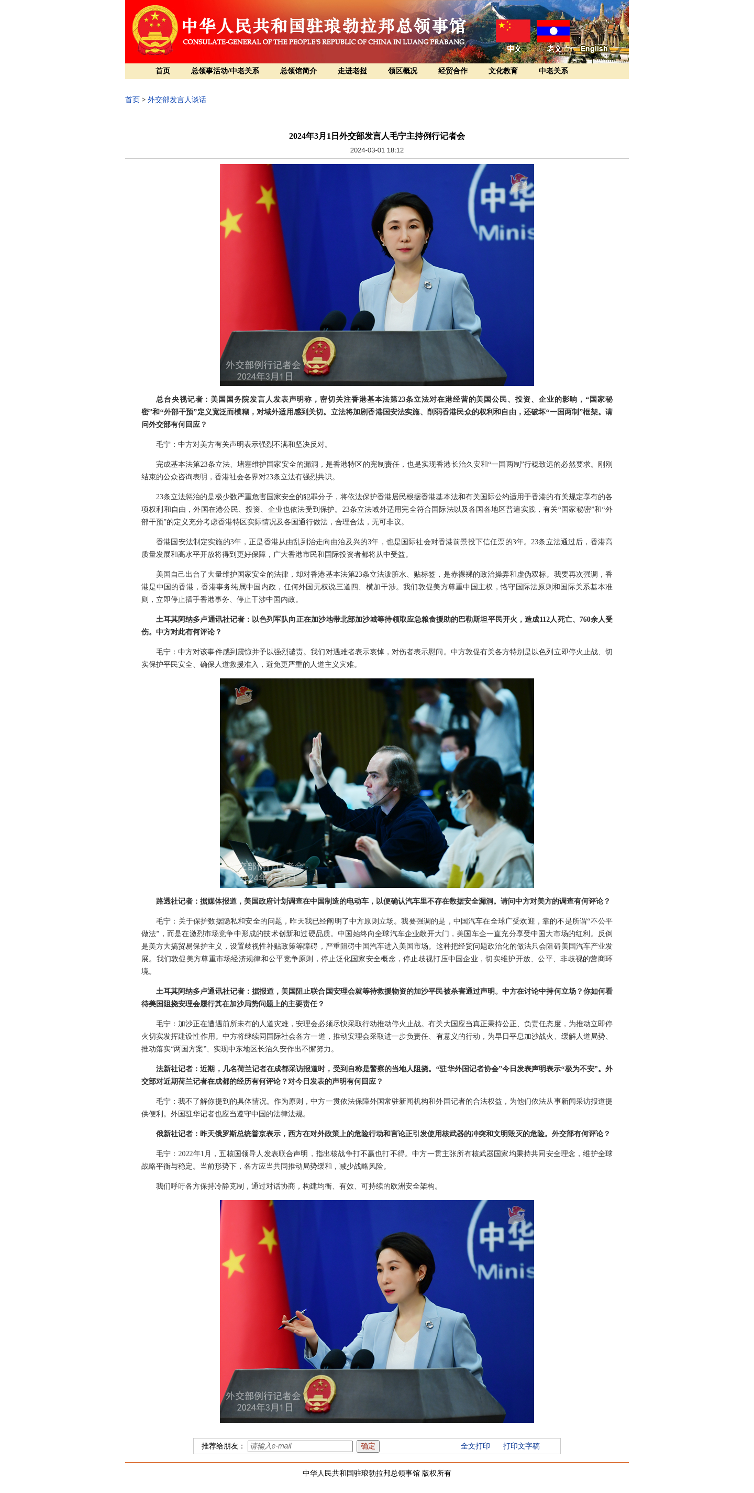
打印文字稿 (521, 1446)
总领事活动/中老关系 (225, 71)
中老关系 (553, 71)
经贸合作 (453, 71)
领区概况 (402, 71)
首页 (163, 71)
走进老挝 (352, 71)
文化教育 (503, 71)
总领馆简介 (298, 71)
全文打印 (475, 1446)
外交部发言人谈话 (177, 100)
